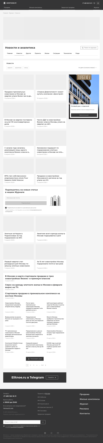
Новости (17, 13)
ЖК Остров (41, 400)
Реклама (84, 409)
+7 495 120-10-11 (9, 396)
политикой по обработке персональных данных (25, 426)
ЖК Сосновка (42, 411)
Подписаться (25, 203)
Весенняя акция (84, 115)
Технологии (68, 53)
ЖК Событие (42, 397)
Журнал (96, 7)
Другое (28, 53)
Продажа (7, 7)
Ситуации (56, 53)
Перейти (52, 377)
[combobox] (87, 67)
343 (42, 365)
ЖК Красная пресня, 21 (45, 407)
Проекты (38, 53)
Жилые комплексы (35, 7)
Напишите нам (8, 408)
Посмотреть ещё (35, 359)
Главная (5, 13)
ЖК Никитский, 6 (43, 404)
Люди (77, 53)
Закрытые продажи (67, 7)
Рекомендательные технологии (12, 438)
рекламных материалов (17, 427)
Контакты (85, 413)
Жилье (47, 53)
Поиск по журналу (89, 48)
